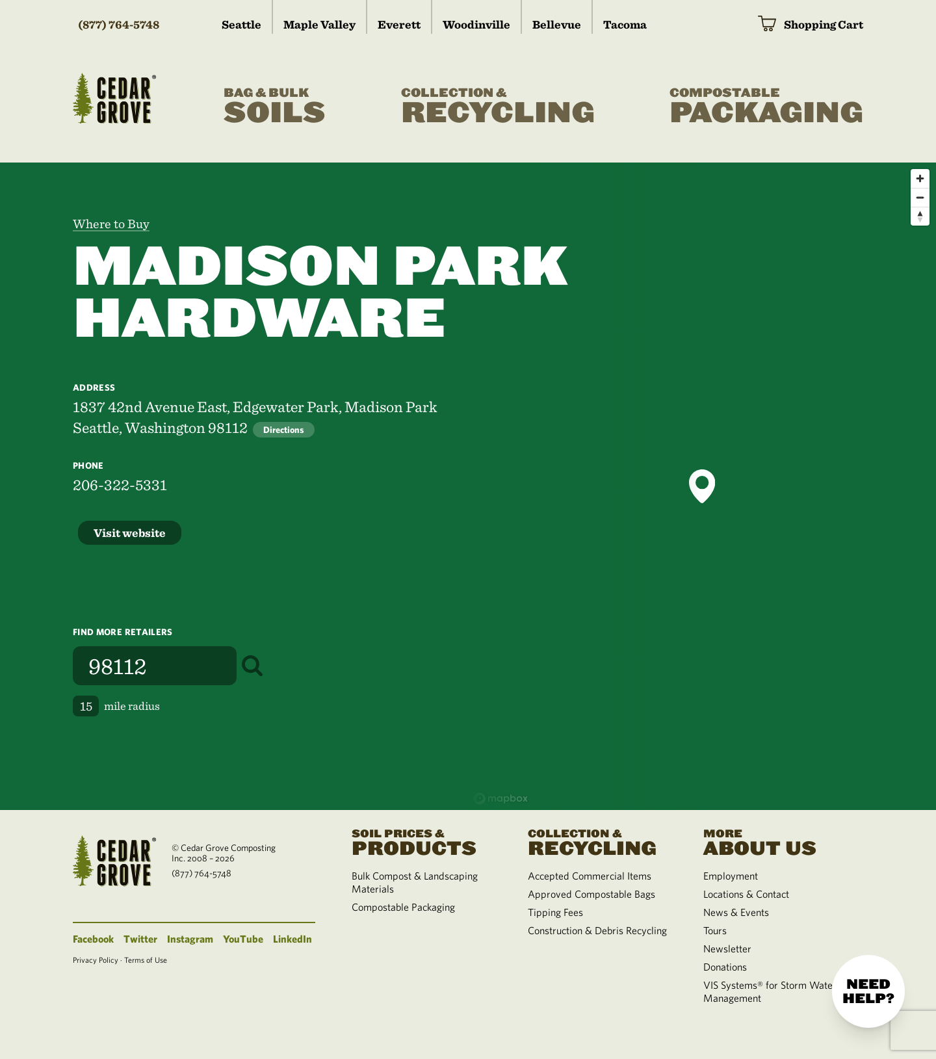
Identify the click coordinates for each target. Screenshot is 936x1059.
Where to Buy (111, 223)
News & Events (736, 912)
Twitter (140, 939)
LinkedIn (292, 939)
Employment (730, 876)
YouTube (243, 939)
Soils (275, 106)
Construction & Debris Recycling (597, 930)
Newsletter (727, 948)
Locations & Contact (746, 894)
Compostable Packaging (403, 907)
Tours (715, 930)
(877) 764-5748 (118, 24)
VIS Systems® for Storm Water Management (770, 991)
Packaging (766, 106)
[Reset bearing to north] (920, 216)
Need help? (868, 991)
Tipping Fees (555, 912)
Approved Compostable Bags (591, 894)
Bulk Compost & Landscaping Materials (415, 882)
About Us (775, 841)
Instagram (190, 939)
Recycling (498, 106)
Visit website (130, 533)
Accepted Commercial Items (589, 876)
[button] (702, 486)
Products (424, 841)
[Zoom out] (920, 197)
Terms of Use (145, 959)
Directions (283, 430)
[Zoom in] (920, 178)
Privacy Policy (95, 959)
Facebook (93, 939)
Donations (725, 967)
